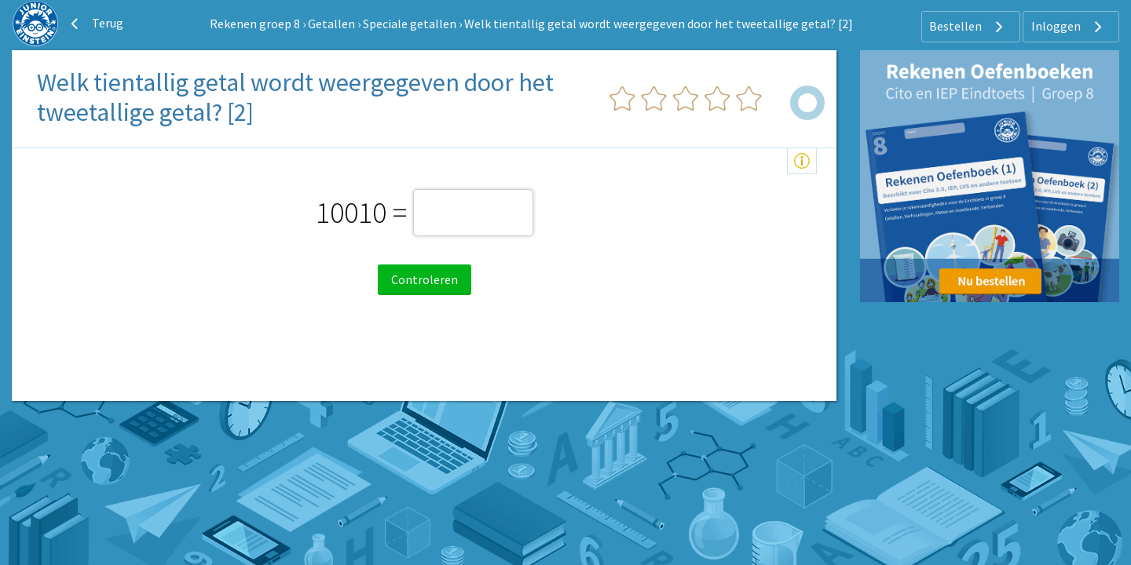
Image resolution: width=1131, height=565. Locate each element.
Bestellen (968, 26)
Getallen (331, 23)
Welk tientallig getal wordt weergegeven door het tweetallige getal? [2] (658, 23)
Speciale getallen (409, 23)
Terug (95, 23)
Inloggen (1068, 26)
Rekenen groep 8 (255, 23)
